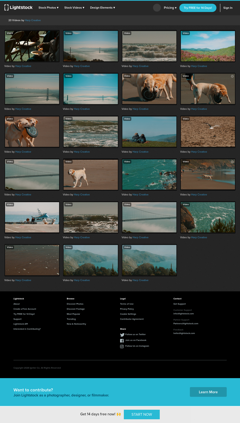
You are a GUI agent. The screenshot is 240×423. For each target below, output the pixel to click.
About (16, 304)
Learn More (208, 392)
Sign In (228, 8)
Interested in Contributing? (27, 329)
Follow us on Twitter (135, 334)
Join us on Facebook (135, 340)
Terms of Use (127, 304)
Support (17, 319)
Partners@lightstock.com (185, 323)
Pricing (170, 8)
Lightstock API (20, 324)
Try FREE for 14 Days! (198, 8)
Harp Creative (33, 20)
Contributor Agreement (132, 319)
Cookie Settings (128, 314)
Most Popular (73, 314)
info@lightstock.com (183, 313)
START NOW (142, 414)
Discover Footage (76, 309)
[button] (48, 8)
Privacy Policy (127, 309)
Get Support (179, 304)
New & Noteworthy (76, 324)
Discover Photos (75, 304)
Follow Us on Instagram (137, 346)
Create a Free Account (24, 309)
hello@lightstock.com (184, 333)
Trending (71, 319)
